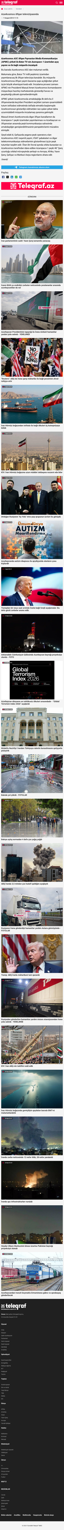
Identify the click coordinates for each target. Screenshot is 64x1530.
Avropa (3, 1420)
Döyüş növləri (5, 1471)
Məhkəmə (4, 1433)
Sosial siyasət (5, 1384)
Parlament (4, 1338)
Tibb (2, 1393)
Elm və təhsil (5, 1387)
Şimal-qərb (4, 1503)
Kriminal (3, 1436)
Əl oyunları (4, 1474)
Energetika (4, 1363)
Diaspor (3, 1333)
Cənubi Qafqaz (5, 1423)
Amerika (3, 1412)
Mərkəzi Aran (5, 1500)
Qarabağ (4, 1347)
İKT (2, 1368)
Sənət (3, 1455)
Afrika (3, 1409)
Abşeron (3, 1509)
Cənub (3, 1495)
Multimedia (27, 1515)
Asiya (3, 1415)
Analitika (4, 1350)
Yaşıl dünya (4, 1390)
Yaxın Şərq (4, 1417)
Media (3, 1396)
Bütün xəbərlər (6, 1515)
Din (2, 1399)
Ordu (2, 1330)
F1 (2, 1465)
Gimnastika (4, 1468)
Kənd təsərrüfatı (6, 1360)
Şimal (3, 1506)
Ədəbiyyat (4, 1452)
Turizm (3, 1374)
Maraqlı (3, 1439)
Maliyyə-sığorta (6, 1366)
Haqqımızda (37, 1515)
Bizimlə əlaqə (49, 1515)
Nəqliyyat (4, 1371)
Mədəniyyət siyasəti (7, 1449)
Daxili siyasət (5, 1344)
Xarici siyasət (5, 1341)
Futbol (3, 1477)
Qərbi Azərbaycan (6, 1335)
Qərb (2, 1497)
